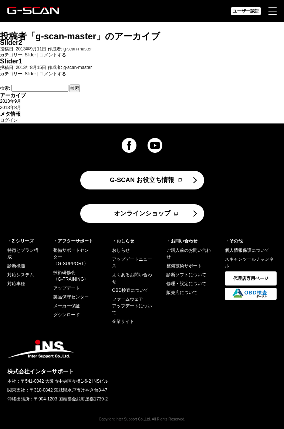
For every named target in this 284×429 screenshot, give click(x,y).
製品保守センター (71, 297)
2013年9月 (10, 101)
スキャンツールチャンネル (249, 262)
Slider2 (11, 42)
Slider (30, 54)
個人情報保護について (247, 250)
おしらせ (121, 250)
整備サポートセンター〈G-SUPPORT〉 (71, 257)
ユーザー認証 (246, 11)
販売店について (181, 292)
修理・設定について (186, 283)
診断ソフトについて (186, 274)
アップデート (66, 288)
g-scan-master (66, 36)
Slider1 (11, 61)
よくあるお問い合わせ (132, 278)
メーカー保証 (66, 305)
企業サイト (123, 321)
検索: (5, 88)
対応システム (20, 274)
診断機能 (16, 265)
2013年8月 (10, 107)
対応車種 (16, 283)
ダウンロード (66, 314)
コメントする (53, 54)
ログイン (9, 120)
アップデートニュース (132, 262)
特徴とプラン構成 (22, 254)
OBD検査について (130, 290)
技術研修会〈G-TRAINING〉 (70, 276)
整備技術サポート (184, 265)
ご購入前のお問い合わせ (188, 254)
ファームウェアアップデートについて (132, 306)
